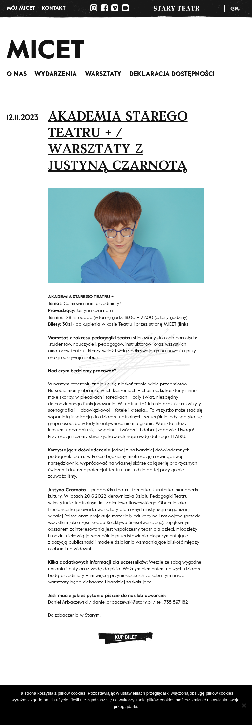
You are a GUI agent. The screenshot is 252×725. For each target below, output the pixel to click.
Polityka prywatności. (130, 715)
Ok (104, 715)
